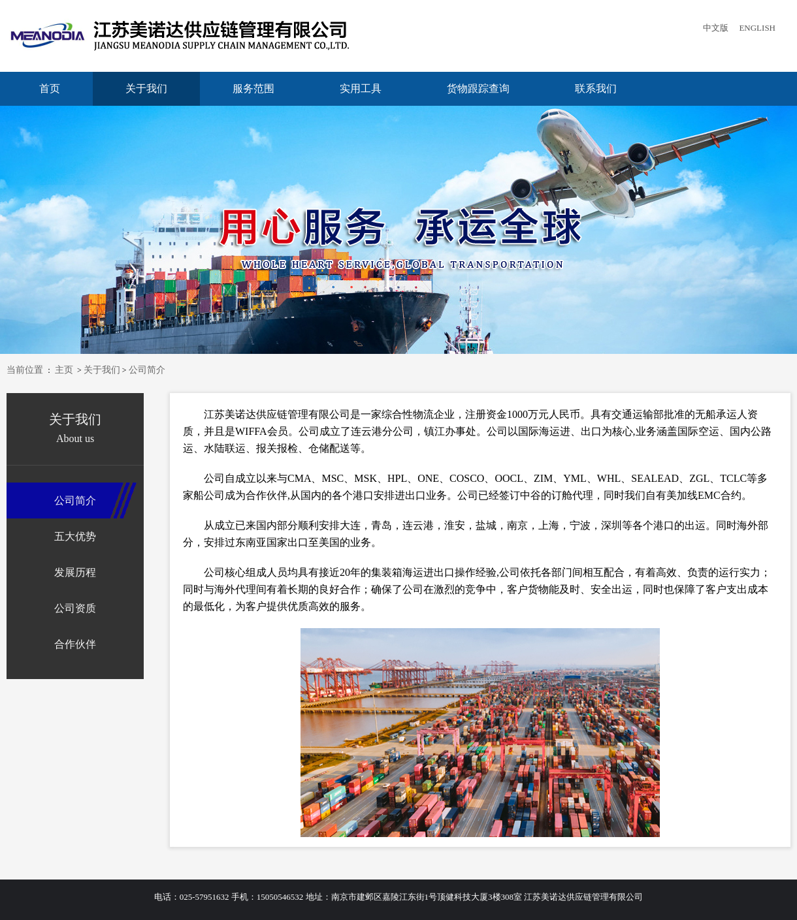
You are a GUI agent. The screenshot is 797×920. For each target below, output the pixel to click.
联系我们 (596, 88)
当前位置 (25, 370)
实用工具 (361, 88)
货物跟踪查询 (478, 88)
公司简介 (147, 370)
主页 (64, 370)
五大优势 (75, 536)
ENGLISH (757, 28)
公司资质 (75, 608)
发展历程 (75, 572)
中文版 (715, 28)
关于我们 (146, 88)
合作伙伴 (75, 644)
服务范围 (253, 88)
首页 (49, 88)
